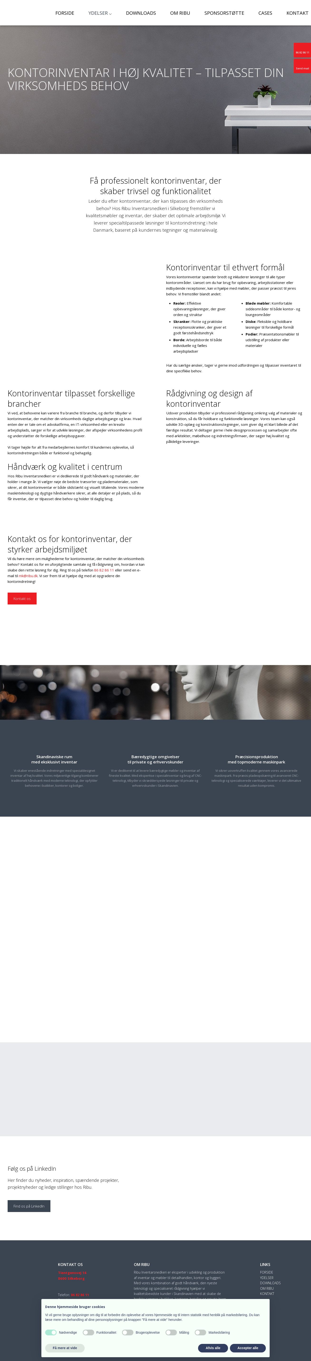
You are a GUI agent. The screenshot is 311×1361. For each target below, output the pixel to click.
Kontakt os (22, 598)
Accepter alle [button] (248, 1348)
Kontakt (298, 13)
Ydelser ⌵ (100, 13)
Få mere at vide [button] (65, 1348)
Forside (64, 13)
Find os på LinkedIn (29, 1206)
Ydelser (266, 1277)
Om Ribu (180, 13)
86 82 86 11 (104, 570)
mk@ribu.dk (28, 575)
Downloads (141, 13)
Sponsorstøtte (224, 13)
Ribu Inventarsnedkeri (144, 208)
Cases (265, 13)
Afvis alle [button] (213, 1348)
